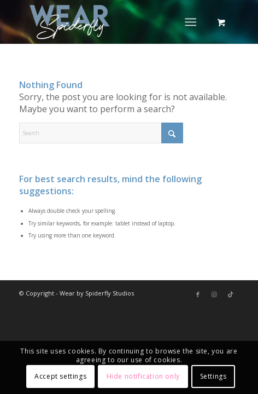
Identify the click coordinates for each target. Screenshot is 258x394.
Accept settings (60, 376)
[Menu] (190, 22)
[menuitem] (193, 22)
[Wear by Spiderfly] (107, 22)
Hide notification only (143, 376)
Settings (213, 376)
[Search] (101, 133)
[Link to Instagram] (214, 294)
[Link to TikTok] (230, 294)
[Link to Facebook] (198, 294)
